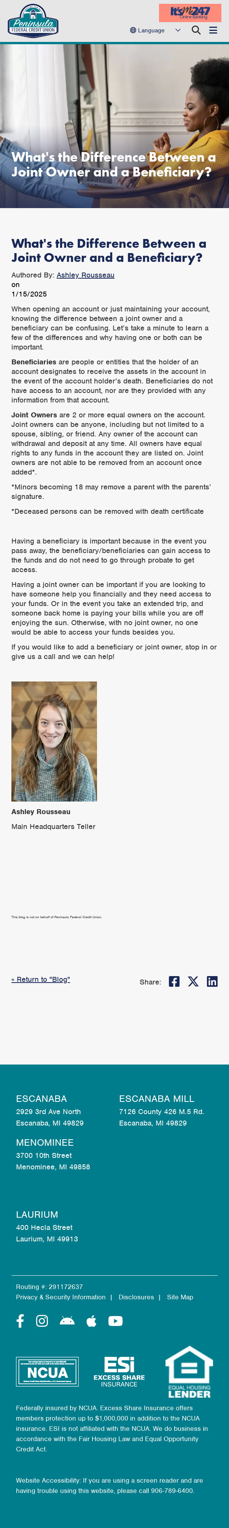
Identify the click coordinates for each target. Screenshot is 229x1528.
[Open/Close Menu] (213, 30)
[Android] (69, 1321)
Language (151, 30)
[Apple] (93, 1321)
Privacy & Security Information (61, 1297)
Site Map (180, 1297)
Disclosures (136, 1297)
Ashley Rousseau (85, 275)
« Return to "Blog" (40, 979)
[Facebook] (22, 1321)
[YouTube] (115, 1321)
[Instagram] (44, 1321)
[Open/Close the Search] (196, 30)
